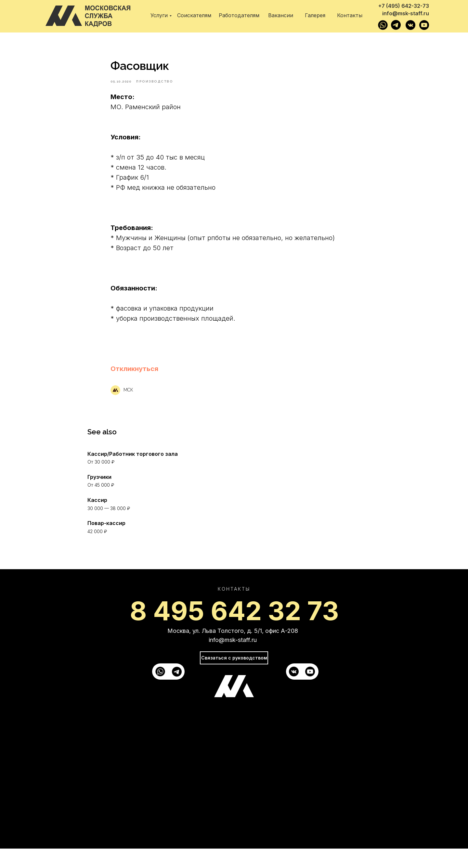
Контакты (349, 15)
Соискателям (194, 15)
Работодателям (239, 15)
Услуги (159, 15)
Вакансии (280, 15)
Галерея (315, 15)
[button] (134, 373)
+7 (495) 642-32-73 (403, 6)
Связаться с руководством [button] (234, 667)
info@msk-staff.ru (405, 13)
